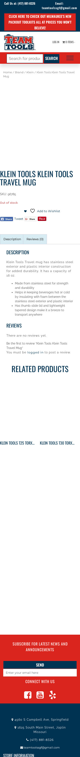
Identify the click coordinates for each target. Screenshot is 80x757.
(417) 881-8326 (26, 3)
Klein (30, 72)
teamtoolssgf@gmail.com (59, 8)
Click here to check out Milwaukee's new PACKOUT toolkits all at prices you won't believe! (40, 22)
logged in (35, 352)
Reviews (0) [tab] (35, 239)
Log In (55, 42)
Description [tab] (12, 239)
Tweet (18, 219)
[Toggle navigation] (70, 58)
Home (7, 72)
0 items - (68, 42)
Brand (19, 72)
